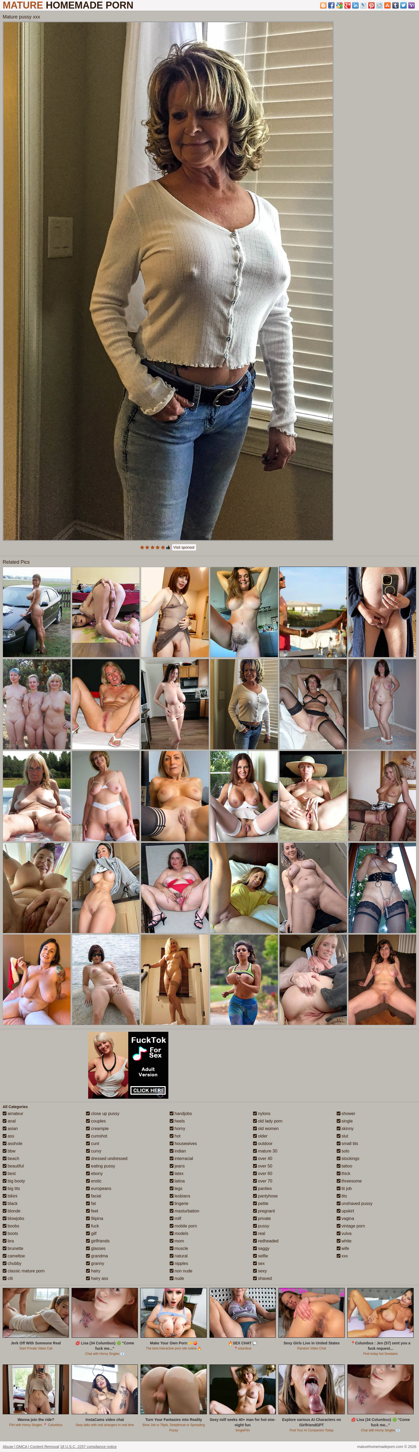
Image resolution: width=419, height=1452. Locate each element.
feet (92, 1211)
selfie (260, 1256)
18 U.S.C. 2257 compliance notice (88, 1447)
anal (9, 1121)
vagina (345, 1218)
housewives (183, 1143)
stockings (348, 1158)
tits (342, 1196)
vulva (344, 1233)
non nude (181, 1271)
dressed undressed (106, 1158)
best (9, 1173)
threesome (349, 1181)
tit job (344, 1188)
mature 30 (265, 1151)
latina (177, 1181)
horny (177, 1128)
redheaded (265, 1241)
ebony (94, 1173)
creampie (97, 1128)
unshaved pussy (355, 1203)
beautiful (13, 1166)
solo (343, 1151)
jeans (177, 1166)
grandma (97, 1256)
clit (8, 1278)
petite (261, 1203)
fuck (92, 1226)
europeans (98, 1188)
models (179, 1233)
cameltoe (14, 1256)
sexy (260, 1271)
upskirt (345, 1211)
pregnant (264, 1211)
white (344, 1241)
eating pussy (100, 1166)
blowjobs (13, 1218)
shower (346, 1113)
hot (175, 1136)
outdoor (263, 1143)
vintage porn (351, 1226)
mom (177, 1241)
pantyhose (265, 1196)
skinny (345, 1128)
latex (177, 1173)
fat (91, 1203)
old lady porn (267, 1121)
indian (178, 1151)
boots (10, 1233)
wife (343, 1248)
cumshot (96, 1136)
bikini (10, 1196)
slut (342, 1136)
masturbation (184, 1211)
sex (259, 1263)
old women (266, 1128)
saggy (261, 1248)
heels (177, 1121)
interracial (181, 1158)
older (260, 1136)
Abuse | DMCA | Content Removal (31, 1447)
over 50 (262, 1166)
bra (8, 1241)
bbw (9, 1151)
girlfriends (98, 1241)
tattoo (344, 1166)
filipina (94, 1218)
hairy (93, 1271)
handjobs (181, 1113)
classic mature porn (24, 1271)
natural (179, 1256)
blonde (12, 1211)
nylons (261, 1113)
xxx (342, 1256)
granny (95, 1263)
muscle (179, 1248)
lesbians (180, 1196)
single (345, 1121)
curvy (93, 1151)
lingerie (179, 1203)
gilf (91, 1233)
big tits (11, 1188)
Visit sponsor (184, 547)
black (10, 1203)
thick (343, 1173)
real (259, 1233)
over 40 (262, 1158)
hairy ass (97, 1278)
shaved (262, 1278)
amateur (13, 1113)
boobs (11, 1226)
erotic (94, 1181)
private (262, 1218)
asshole (12, 1143)
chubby (12, 1263)
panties (262, 1188)
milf (175, 1218)
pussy (261, 1226)
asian (10, 1128)
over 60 (262, 1173)
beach (11, 1158)
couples (96, 1121)
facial (93, 1196)
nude (177, 1278)
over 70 (262, 1181)
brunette (13, 1248)
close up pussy (102, 1113)
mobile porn (183, 1226)
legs (176, 1188)
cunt (92, 1143)
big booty (14, 1181)
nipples (179, 1263)
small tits (347, 1143)
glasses (96, 1248)
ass (8, 1136)
